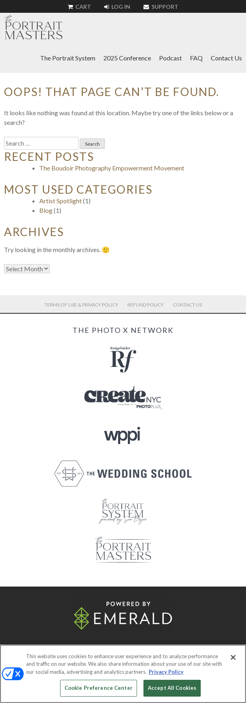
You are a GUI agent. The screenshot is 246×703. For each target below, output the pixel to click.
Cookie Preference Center (99, 688)
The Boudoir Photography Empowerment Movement (111, 168)
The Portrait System (67, 58)
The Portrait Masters (33, 27)
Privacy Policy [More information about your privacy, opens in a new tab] (166, 672)
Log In (117, 6)
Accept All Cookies (172, 688)
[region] (123, 674)
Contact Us (226, 58)
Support (160, 6)
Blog (45, 210)
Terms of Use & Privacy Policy (81, 305)
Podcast (170, 58)
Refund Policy (145, 305)
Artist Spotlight (60, 200)
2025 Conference (127, 58)
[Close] (233, 657)
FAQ (196, 58)
